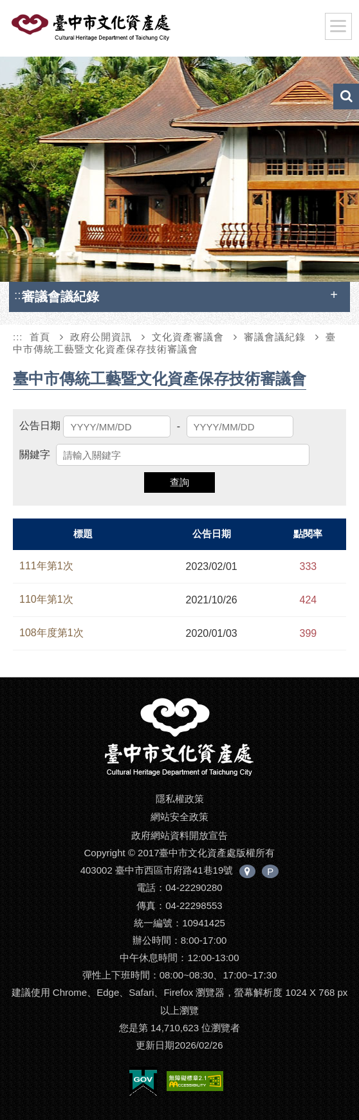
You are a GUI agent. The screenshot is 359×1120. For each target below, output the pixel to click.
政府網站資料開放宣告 (179, 835)
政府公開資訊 (101, 336)
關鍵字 (34, 454)
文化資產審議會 (188, 336)
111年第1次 (46, 565)
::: (19, 295)
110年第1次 (46, 599)
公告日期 (39, 425)
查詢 (179, 482)
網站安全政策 (179, 816)
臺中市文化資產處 (112, 31)
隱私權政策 (180, 798)
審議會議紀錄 (275, 336)
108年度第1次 (51, 632)
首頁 (40, 336)
